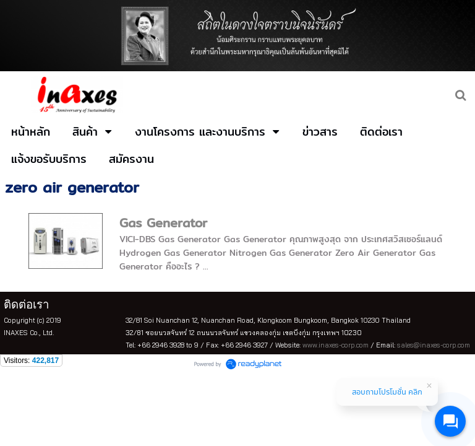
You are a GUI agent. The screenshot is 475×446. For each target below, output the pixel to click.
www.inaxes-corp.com (335, 345)
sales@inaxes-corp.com (433, 345)
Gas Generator (163, 222)
